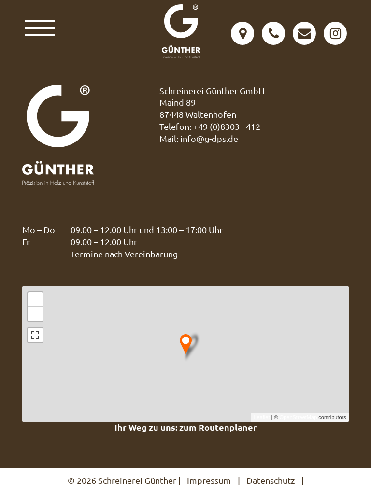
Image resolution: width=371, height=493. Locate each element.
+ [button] (35, 299)
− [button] (35, 314)
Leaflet (262, 417)
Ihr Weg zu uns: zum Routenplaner (185, 427)
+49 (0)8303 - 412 (226, 126)
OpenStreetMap (298, 417)
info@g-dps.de (209, 138)
